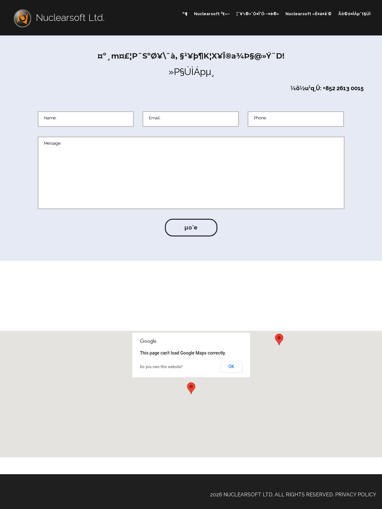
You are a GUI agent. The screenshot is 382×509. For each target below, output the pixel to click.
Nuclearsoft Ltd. (70, 17)
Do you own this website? (161, 367)
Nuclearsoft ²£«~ (212, 13)
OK (232, 366)
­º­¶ (184, 13)
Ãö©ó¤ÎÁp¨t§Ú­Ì (354, 13)
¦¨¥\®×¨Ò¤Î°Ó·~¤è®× (257, 13)
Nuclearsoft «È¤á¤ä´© (308, 13)
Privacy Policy (355, 495)
